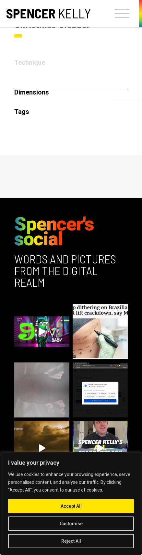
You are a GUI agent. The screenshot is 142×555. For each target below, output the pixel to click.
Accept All (71, 506)
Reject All (71, 541)
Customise (71, 523)
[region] (71, 503)
